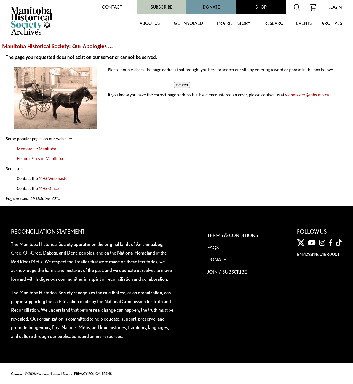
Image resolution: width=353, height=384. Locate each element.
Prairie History (233, 23)
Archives (331, 23)
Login (335, 7)
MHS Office (49, 188)
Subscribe (162, 7)
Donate (211, 7)
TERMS (107, 374)
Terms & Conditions (232, 235)
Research (275, 23)
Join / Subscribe (227, 271)
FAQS (213, 247)
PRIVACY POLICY (87, 374)
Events (304, 23)
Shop (261, 7)
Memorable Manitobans (38, 148)
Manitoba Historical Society (35, 46)
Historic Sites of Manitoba (40, 158)
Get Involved (188, 23)
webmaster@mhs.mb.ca (307, 94)
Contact (112, 7)
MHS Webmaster (54, 178)
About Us (150, 23)
